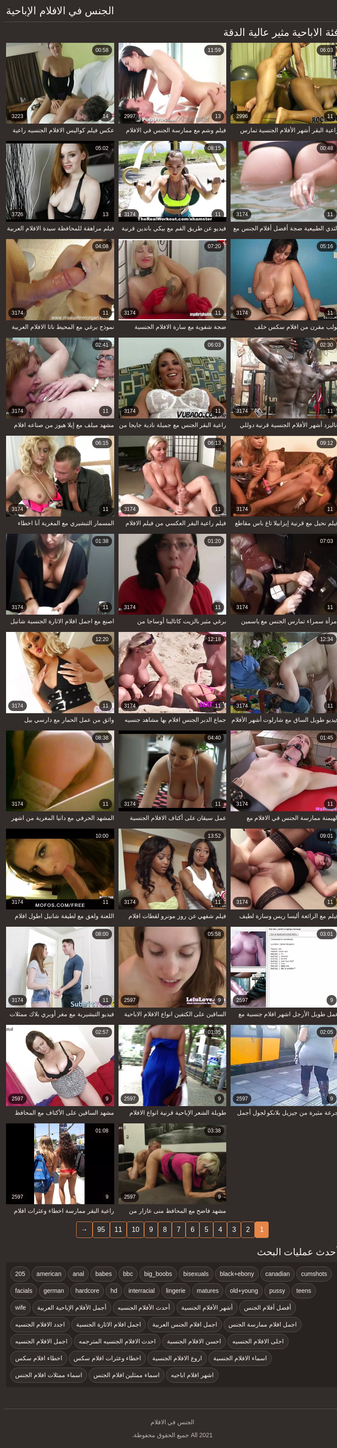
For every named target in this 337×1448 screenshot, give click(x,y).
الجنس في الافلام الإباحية (56, 10)
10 (131, 1229)
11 (115, 1229)
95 (97, 1229)
